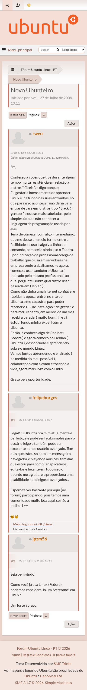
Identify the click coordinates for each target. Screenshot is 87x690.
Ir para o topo (18, 616)
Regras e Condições (37, 655)
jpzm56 (39, 538)
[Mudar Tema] (29, 5)
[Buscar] (57, 50)
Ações (72, 123)
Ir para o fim (17, 115)
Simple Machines (58, 682)
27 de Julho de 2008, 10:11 (26, 152)
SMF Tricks (62, 663)
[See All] (12, 70)
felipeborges (44, 397)
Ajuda (16, 655)
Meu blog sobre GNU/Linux (32, 524)
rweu (37, 133)
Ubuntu (30, 676)
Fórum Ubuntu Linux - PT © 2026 (43, 648)
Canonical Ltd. (51, 676)
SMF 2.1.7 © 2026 (29, 682)
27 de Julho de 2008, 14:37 (35, 419)
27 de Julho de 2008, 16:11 (35, 560)
